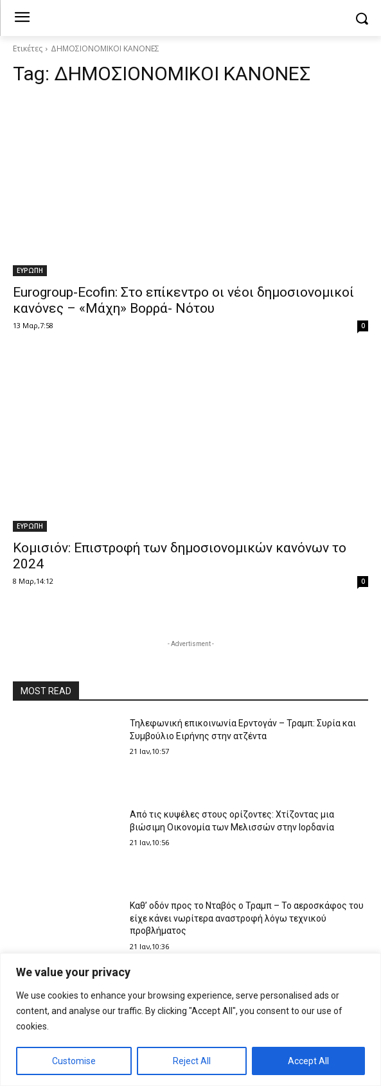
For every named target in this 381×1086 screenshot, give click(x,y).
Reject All (192, 1061)
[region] (190, 1019)
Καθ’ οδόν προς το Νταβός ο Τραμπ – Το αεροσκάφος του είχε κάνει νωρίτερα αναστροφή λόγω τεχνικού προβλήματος (247, 918)
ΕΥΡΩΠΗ (30, 270)
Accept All (308, 1061)
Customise (74, 1061)
